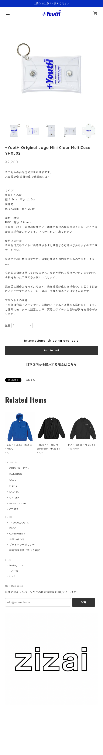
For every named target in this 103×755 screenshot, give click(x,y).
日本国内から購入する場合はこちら (51, 364)
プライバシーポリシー (22, 544)
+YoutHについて (19, 522)
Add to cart (51, 350)
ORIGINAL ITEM (19, 468)
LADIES (14, 491)
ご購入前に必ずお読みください (51, 3)
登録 (83, 602)
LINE (12, 576)
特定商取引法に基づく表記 (24, 550)
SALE (12, 479)
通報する (30, 380)
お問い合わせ (17, 539)
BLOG (12, 528)
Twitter (13, 570)
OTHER (14, 509)
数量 (8, 325)
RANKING (15, 474)
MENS (13, 485)
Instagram (16, 565)
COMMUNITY (17, 533)
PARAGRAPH (17, 503)
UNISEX (14, 497)
